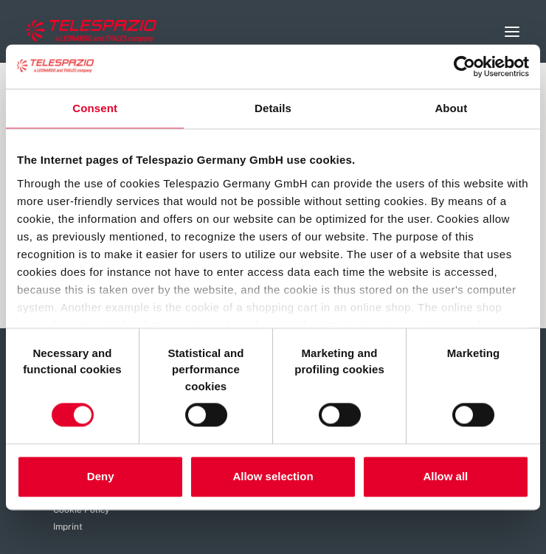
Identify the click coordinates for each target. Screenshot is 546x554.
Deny (100, 476)
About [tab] (451, 108)
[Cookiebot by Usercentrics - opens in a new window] (464, 66)
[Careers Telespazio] (91, 31)
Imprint (68, 527)
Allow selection (272, 476)
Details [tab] (273, 108)
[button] (512, 31)
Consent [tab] (94, 108)
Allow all (445, 476)
